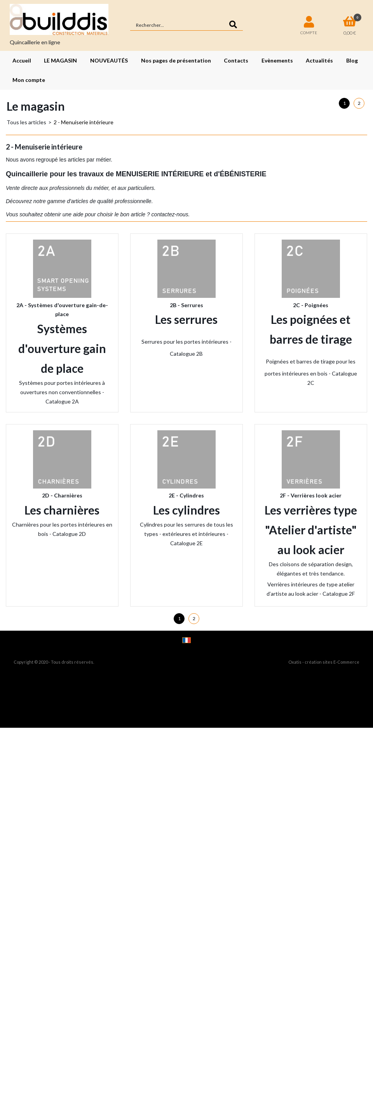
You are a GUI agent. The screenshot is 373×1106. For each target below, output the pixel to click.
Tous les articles (26, 122)
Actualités (319, 60)
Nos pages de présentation (176, 60)
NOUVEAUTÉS (109, 60)
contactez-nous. (170, 214)
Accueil (21, 60)
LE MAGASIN (60, 60)
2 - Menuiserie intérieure (83, 122)
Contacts (236, 60)
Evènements (277, 60)
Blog (352, 60)
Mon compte (28, 80)
